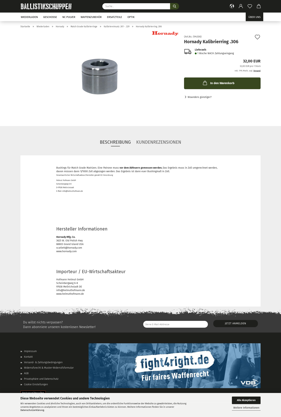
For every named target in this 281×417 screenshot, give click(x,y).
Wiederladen (29, 17)
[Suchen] (174, 6)
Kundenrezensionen (158, 142)
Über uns (254, 17)
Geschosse (50, 17)
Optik (131, 17)
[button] (231, 6)
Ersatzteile (114, 17)
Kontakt (28, 356)
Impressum (30, 351)
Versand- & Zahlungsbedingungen (43, 362)
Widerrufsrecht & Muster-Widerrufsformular (49, 367)
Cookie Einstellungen (36, 384)
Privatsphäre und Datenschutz (41, 378)
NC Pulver (68, 17)
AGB (26, 373)
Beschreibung (115, 142)
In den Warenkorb (218, 83)
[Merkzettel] (249, 6)
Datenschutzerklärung (32, 410)
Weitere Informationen (246, 407)
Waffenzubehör (91, 17)
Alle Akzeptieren (246, 400)
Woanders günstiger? (199, 97)
